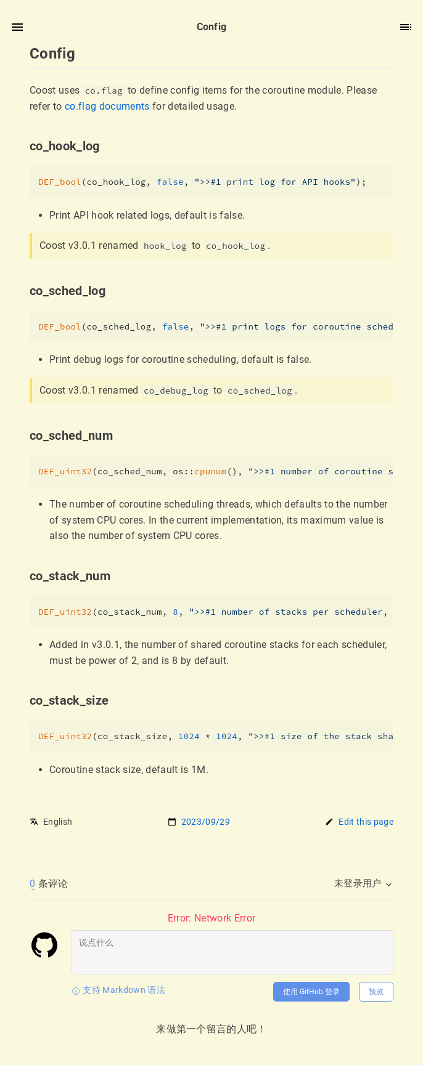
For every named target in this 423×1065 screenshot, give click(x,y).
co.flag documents (107, 106)
